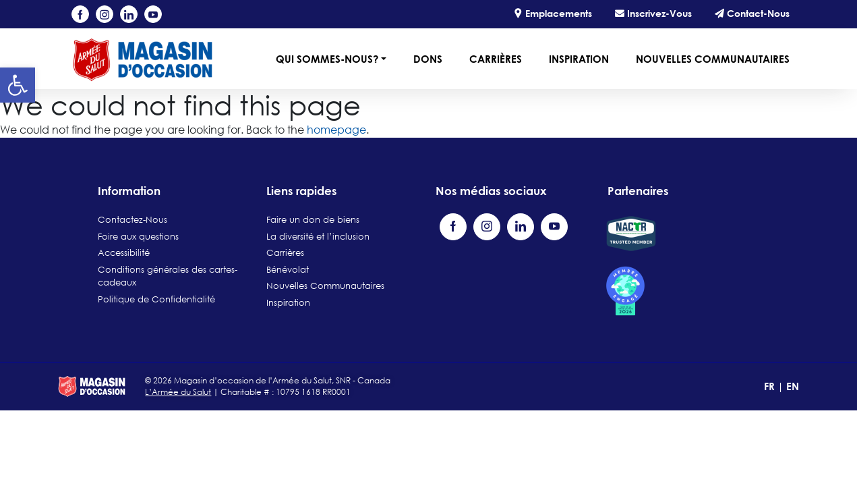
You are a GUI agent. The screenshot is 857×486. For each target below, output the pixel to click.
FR (770, 386)
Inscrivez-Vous (653, 13)
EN (792, 386)
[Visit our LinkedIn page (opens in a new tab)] (129, 14)
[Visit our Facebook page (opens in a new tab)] (80, 14)
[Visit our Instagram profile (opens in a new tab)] (104, 14)
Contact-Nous (752, 13)
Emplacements (552, 13)
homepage (336, 129)
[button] (17, 85)
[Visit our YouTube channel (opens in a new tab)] (153, 14)
